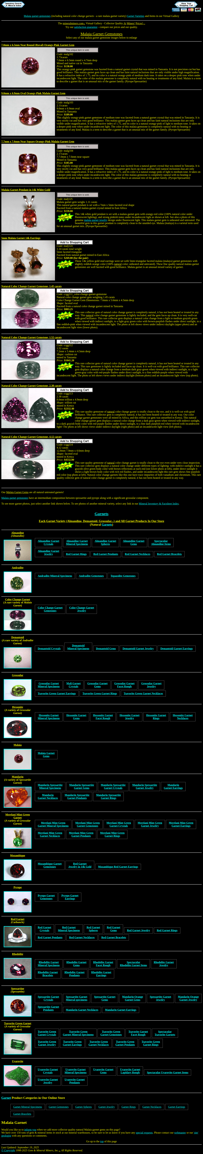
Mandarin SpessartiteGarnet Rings (108, 796)
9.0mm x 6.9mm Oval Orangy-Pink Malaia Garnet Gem (33, 93)
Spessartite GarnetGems (104, 998)
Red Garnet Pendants (105, 554)
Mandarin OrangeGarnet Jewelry (188, 998)
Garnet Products (136, 521)
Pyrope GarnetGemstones (46, 897)
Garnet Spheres (83, 1106)
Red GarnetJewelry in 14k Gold (79, 865)
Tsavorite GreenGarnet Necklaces (99, 1043)
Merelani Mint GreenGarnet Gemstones (87, 824)
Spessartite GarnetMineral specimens (76, 998)
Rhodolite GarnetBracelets (48, 974)
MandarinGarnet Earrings (173, 786)
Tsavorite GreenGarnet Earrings (72, 1043)
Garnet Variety (55, 521)
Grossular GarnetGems (97, 685)
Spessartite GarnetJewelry (160, 998)
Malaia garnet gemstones (37, 16)
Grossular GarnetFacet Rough (124, 685)
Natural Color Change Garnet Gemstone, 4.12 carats (31, 436)
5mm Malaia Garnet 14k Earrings (20, 238)
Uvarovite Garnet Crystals (48, 1071)
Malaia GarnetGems (46, 755)
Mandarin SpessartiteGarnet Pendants (77, 796)
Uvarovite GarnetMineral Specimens (75, 1071)
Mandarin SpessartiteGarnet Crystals (113, 786)
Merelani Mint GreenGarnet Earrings (181, 824)
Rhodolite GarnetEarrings (101, 974)
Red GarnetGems (113, 929)
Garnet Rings (129, 1106)
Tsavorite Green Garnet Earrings (57, 693)
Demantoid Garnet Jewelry (138, 648)
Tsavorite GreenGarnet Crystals (47, 1033)
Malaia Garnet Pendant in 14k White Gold (25, 189)
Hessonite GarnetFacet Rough (103, 717)
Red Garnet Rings (76, 554)
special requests (144, 1132)
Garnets (101, 514)
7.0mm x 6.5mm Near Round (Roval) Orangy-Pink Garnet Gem (37, 45)
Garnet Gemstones (59, 1106)
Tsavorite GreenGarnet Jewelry (47, 1043)
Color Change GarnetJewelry (81, 609)
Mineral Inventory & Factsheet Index (159, 503)
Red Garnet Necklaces (137, 554)
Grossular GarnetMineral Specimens (49, 685)
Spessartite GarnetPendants (48, 1008)
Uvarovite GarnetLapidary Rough (130, 1071)
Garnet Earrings (176, 1106)
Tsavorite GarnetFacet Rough (138, 1033)
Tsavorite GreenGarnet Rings (151, 1043)
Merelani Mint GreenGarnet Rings (112, 834)
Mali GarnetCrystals (73, 685)
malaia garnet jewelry (95, 220)
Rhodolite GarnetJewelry (164, 964)
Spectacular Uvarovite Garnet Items (167, 1072)
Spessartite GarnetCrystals (48, 998)
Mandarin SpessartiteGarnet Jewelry (144, 786)
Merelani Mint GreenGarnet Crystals (118, 824)
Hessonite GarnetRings (156, 717)
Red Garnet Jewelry (138, 930)
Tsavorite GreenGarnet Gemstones (111, 1033)
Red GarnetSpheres (93, 929)
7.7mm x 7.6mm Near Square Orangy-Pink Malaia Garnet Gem (37, 141)
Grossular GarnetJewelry (151, 685)
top (102, 1141)
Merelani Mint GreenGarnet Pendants (81, 834)
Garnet (6, 1098)
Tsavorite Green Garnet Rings (99, 693)
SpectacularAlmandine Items (161, 542)
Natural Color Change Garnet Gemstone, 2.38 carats (31, 385)
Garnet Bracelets (22, 1113)
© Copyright (8, 1150)
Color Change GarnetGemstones (50, 609)
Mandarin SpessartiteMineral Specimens (50, 786)
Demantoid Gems (106, 648)
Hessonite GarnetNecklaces (183, 717)
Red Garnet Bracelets (169, 554)
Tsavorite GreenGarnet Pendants (125, 1043)
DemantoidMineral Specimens (78, 647)
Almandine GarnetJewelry (48, 552)
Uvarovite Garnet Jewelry (48, 1081)
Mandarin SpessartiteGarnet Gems (81, 786)
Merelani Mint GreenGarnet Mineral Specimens (53, 824)
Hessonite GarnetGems (76, 717)
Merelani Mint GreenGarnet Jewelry (150, 824)
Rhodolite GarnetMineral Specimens (49, 964)
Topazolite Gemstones (122, 575)
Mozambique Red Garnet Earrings (118, 866)
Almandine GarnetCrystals (48, 542)
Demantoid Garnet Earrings (176, 648)
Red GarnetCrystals (44, 929)
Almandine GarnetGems (133, 542)
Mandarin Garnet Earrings (120, 1009)
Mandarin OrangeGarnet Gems (132, 998)
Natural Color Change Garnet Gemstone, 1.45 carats (31, 286)
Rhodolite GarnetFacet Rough (103, 964)
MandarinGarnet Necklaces (48, 796)
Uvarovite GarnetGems (103, 1071)
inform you (30, 1129)
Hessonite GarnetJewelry (129, 717)
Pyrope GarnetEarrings (69, 897)
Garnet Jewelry (106, 1106)
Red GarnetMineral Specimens (69, 929)
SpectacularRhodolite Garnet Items (133, 964)
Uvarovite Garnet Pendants (75, 1081)
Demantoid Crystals (49, 648)
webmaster (180, 1132)
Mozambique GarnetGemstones (50, 865)
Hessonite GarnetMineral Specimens (49, 717)
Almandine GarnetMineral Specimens (77, 542)
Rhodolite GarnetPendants (75, 974)
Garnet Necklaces (151, 1106)
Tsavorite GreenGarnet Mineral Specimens (78, 1033)
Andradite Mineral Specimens (55, 575)
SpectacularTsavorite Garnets (165, 1033)
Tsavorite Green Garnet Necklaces (143, 693)
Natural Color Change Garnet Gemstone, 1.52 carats (31, 337)
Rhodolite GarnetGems (76, 964)
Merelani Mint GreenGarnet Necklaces (50, 834)
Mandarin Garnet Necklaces (82, 1009)
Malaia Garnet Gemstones (101, 34)
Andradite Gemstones (91, 575)
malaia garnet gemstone (97, 37)
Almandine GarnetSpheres (105, 542)
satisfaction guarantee (85, 27)
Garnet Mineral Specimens (27, 1106)
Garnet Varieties (135, 16)
